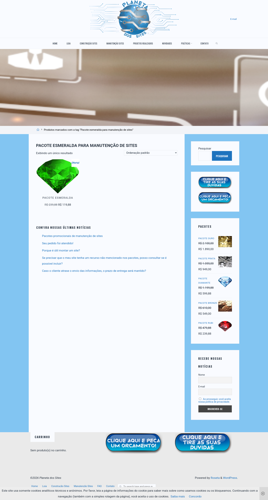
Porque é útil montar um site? (61, 250)
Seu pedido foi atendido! (57, 243)
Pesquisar (204, 148)
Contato (112, 486)
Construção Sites (61, 486)
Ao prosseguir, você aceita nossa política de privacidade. (214, 401)
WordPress (230, 478)
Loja (44, 486)
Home (34, 486)
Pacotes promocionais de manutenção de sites (72, 236)
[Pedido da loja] (150, 153)
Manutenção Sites (84, 486)
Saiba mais (178, 496)
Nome (201, 375)
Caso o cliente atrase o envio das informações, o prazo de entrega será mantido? (94, 270)
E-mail (233, 19)
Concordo (195, 496)
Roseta (215, 478)
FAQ (100, 486)
